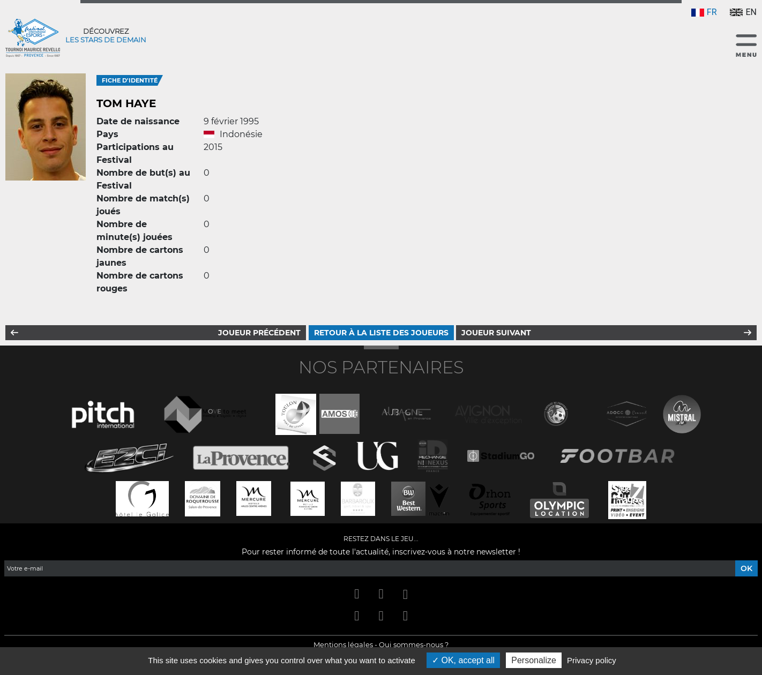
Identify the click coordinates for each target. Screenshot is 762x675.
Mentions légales (343, 644)
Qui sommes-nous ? (414, 644)
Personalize (533, 660)
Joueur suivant (496, 333)
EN (743, 12)
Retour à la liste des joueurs (381, 333)
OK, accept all (463, 660)
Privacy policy (591, 660)
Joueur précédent (259, 333)
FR (704, 12)
